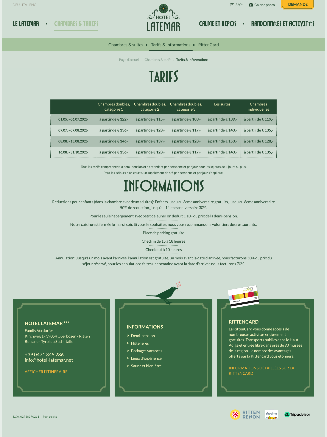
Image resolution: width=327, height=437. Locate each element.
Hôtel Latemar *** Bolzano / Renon (163, 17)
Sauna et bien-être (146, 365)
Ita (24, 5)
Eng (32, 5)
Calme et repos (217, 24)
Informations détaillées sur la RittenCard (261, 371)
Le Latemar (26, 24)
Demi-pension (143, 335)
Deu (16, 5)
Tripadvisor (297, 414)
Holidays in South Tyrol (245, 414)
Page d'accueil (129, 59)
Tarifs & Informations (170, 44)
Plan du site (50, 416)
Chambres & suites (125, 44)
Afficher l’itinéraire (46, 371)
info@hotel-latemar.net (49, 360)
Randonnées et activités (282, 24)
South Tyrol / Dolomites (271, 414)
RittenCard (208, 44)
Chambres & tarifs (76, 24)
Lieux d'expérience (146, 358)
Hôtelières (140, 343)
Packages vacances (146, 350)
